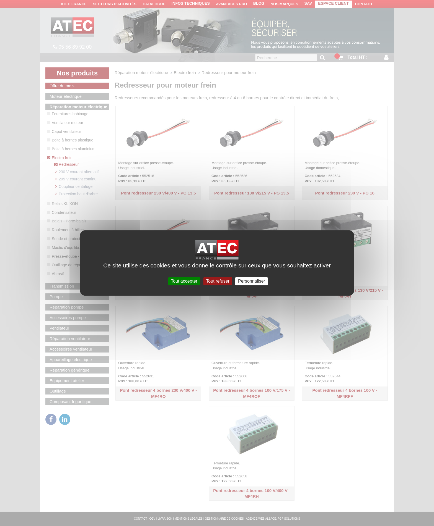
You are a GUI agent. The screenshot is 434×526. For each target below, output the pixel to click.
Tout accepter (184, 281)
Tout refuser (217, 281)
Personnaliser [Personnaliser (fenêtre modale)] (251, 281)
